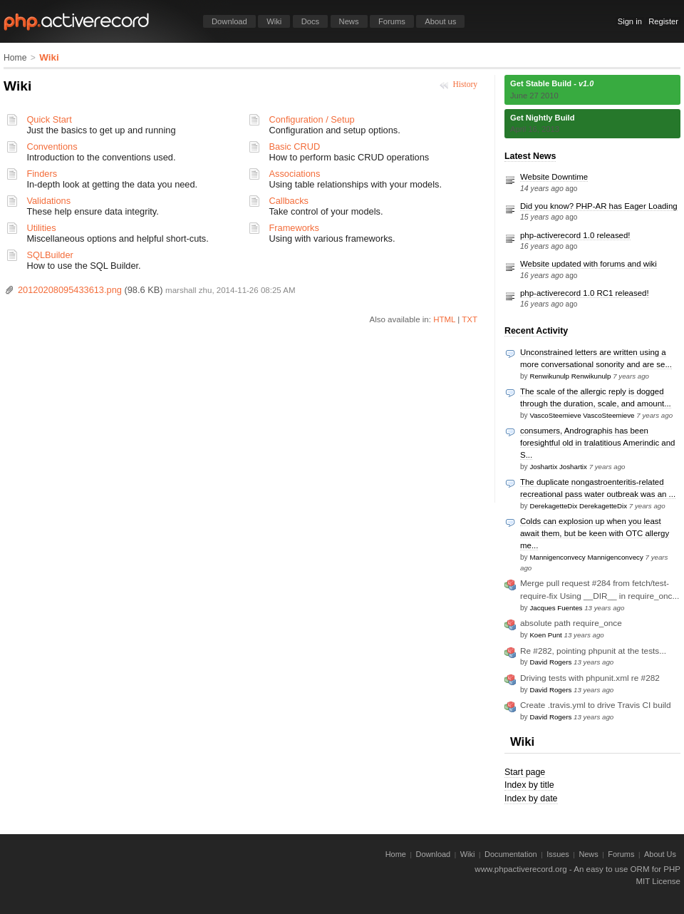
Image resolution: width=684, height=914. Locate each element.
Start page (524, 772)
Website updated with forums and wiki (588, 264)
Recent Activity (536, 331)
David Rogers (550, 662)
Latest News (530, 156)
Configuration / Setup (311, 119)
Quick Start (48, 119)
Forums (391, 21)
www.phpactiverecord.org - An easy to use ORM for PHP (577, 869)
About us (440, 21)
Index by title (529, 785)
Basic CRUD (294, 146)
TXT (469, 319)
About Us (660, 854)
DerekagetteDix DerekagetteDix (578, 506)
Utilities (41, 227)
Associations (294, 173)
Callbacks (288, 200)
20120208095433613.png (70, 289)
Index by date (531, 798)
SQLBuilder (49, 255)
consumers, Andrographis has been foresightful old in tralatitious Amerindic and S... (597, 442)
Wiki (273, 21)
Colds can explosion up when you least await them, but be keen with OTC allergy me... (594, 533)
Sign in (630, 21)
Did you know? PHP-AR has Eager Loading (599, 206)
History (464, 84)
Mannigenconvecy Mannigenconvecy (586, 557)
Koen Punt (545, 635)
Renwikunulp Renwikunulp (570, 376)
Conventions (51, 146)
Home (15, 58)
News (349, 21)
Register (663, 21)
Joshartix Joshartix (557, 467)
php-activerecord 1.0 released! (575, 235)
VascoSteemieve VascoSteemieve (581, 415)
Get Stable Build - (552, 83)
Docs (310, 21)
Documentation (510, 854)
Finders (41, 173)
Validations (48, 200)
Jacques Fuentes (555, 608)
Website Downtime (554, 177)
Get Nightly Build (542, 117)
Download (229, 21)
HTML (444, 319)
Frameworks (293, 227)
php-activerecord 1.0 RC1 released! (584, 293)
